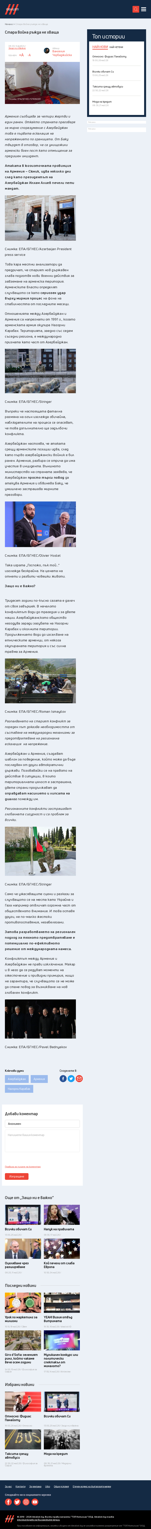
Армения (39, 1079)
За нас (8, 1486)
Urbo (47, 1486)
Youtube (34, 1502)
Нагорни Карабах (19, 1089)
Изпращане (16, 1176)
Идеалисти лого (12, 9)
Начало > (10, 24)
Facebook (8, 1502)
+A (21, 55)
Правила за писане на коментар (23, 1166)
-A (29, 55)
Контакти (20, 1486)
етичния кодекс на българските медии (38, 1519)
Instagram (26, 1502)
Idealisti (9, 1518)
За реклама (35, 1486)
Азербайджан (17, 1079)
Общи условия (61, 1486)
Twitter (17, 1502)
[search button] (136, 9)
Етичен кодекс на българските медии (92, 1486)
